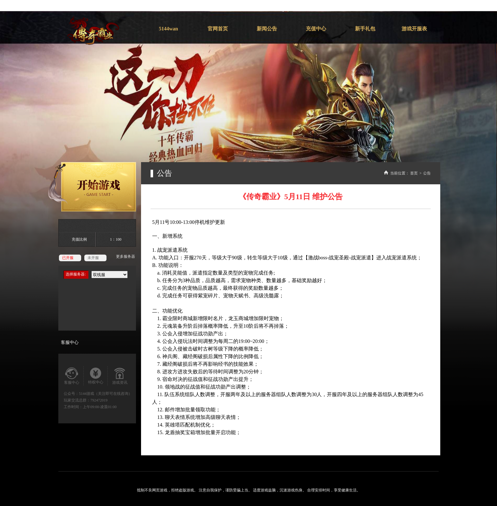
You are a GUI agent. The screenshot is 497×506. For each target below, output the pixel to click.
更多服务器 (125, 256)
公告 (427, 173)
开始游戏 (92, 187)
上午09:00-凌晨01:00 (100, 407)
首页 (414, 173)
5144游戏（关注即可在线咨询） (105, 393)
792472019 (98, 400)
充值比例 (79, 239)
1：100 (115, 239)
